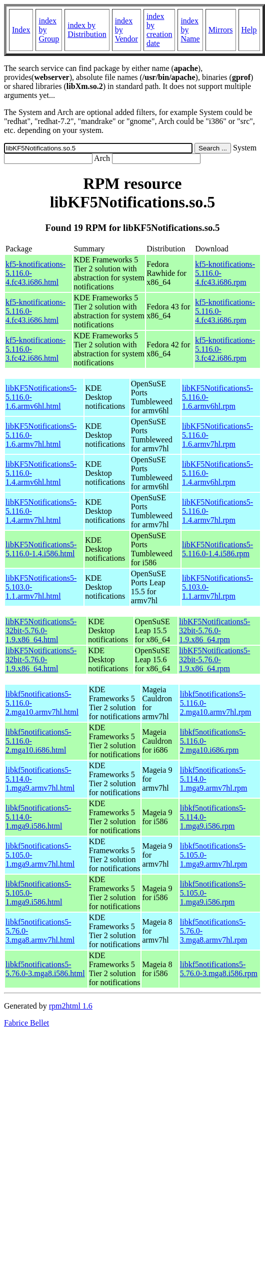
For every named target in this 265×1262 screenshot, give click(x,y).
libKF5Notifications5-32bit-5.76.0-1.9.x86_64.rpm (214, 630)
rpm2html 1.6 (70, 1006)
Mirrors (220, 29)
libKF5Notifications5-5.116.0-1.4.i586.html (41, 549)
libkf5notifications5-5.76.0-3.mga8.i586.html (45, 969)
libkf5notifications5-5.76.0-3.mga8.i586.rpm (219, 969)
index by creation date (159, 29)
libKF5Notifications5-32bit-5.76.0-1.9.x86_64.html (41, 630)
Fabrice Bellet (26, 1023)
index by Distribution (87, 29)
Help (249, 29)
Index (21, 29)
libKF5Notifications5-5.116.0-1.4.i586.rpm (217, 549)
